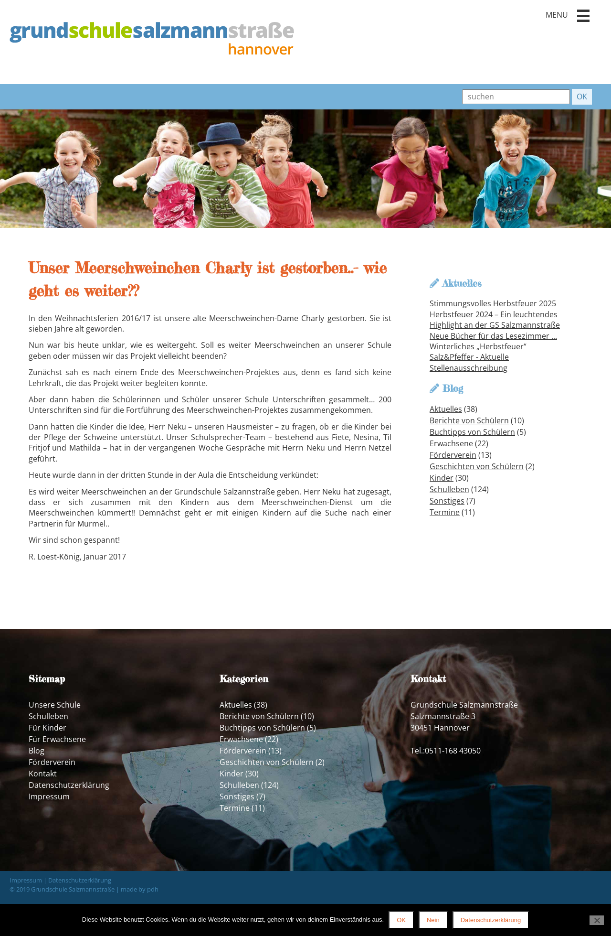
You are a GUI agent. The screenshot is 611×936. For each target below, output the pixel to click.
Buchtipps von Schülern (472, 432)
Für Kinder (47, 727)
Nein (433, 920)
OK (401, 920)
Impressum (49, 796)
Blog (36, 750)
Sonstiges (447, 500)
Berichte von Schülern (469, 420)
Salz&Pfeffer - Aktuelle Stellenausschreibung (469, 362)
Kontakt (43, 773)
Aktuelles (446, 409)
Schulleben (449, 489)
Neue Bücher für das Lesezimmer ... (493, 336)
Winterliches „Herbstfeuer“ (478, 346)
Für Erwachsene (57, 739)
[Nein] (597, 920)
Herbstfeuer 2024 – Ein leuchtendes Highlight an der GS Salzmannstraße (495, 319)
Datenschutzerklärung (69, 785)
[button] (583, 16)
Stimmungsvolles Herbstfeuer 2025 (493, 303)
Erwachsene (451, 443)
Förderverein (453, 455)
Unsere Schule (55, 704)
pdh (152, 889)
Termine (445, 512)
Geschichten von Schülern (477, 466)
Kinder (441, 478)
